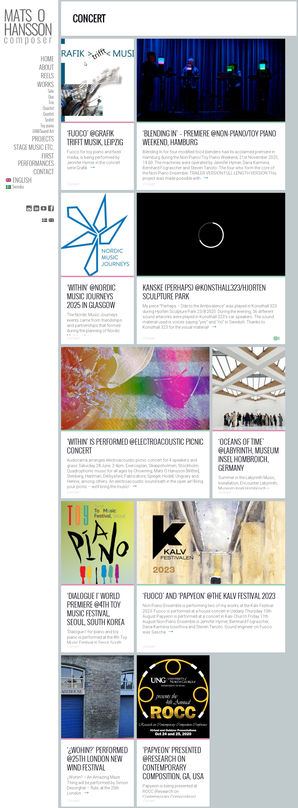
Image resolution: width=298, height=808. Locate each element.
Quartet (48, 108)
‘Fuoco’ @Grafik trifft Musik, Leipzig (95, 137)
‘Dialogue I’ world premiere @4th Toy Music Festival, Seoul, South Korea (96, 608)
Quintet (48, 114)
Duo (51, 97)
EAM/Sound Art (43, 131)
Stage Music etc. (34, 147)
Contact (43, 171)
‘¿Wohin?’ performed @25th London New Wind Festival (97, 758)
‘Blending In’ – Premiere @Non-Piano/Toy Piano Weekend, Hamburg (209, 137)
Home (47, 58)
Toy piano (47, 125)
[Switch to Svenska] (30, 186)
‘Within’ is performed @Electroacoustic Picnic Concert (135, 445)
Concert (73, 184)
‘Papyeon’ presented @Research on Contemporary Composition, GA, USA (173, 762)
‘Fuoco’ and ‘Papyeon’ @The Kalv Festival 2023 (209, 595)
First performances (36, 159)
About (46, 67)
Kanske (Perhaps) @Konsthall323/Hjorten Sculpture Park (204, 291)
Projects (43, 138)
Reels (47, 75)
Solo (51, 91)
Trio (51, 102)
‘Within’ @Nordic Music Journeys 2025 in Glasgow (91, 296)
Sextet (49, 120)
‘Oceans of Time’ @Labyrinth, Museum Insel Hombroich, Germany (248, 454)
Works (45, 84)
